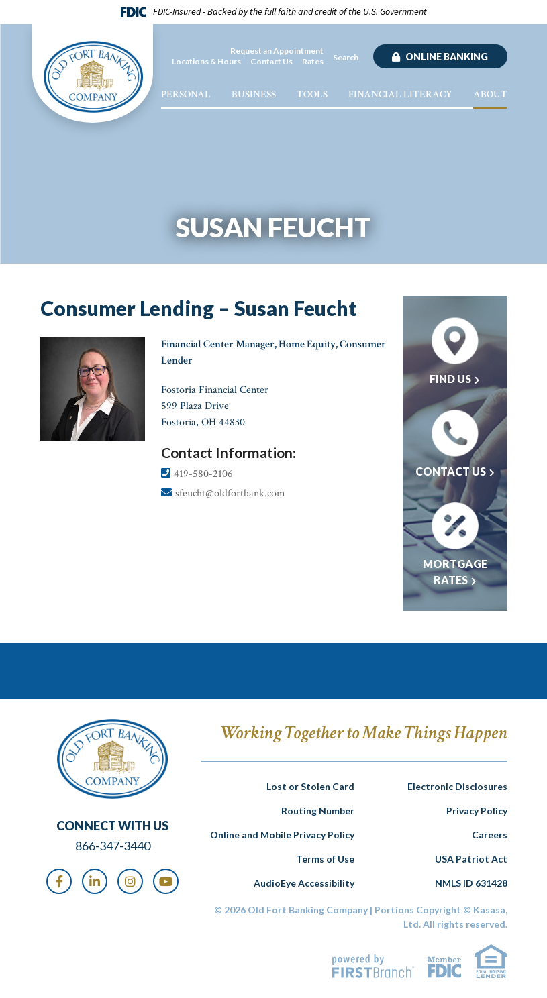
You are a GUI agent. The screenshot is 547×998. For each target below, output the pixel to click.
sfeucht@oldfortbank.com (230, 493)
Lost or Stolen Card (310, 786)
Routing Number (317, 810)
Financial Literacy (400, 94)
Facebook (59, 881)
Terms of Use (325, 859)
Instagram (130, 881)
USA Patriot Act (471, 859)
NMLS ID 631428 (471, 883)
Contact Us (271, 61)
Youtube (166, 881)
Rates (313, 61)
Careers (489, 834)
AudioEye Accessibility (304, 883)
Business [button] (254, 94)
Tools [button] (312, 94)
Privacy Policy (476, 810)
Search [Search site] (345, 58)
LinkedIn (94, 881)
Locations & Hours (206, 61)
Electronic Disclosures (457, 786)
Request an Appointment (277, 51)
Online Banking (445, 56)
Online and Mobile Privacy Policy (282, 834)
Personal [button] (186, 94)
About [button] (490, 94)
